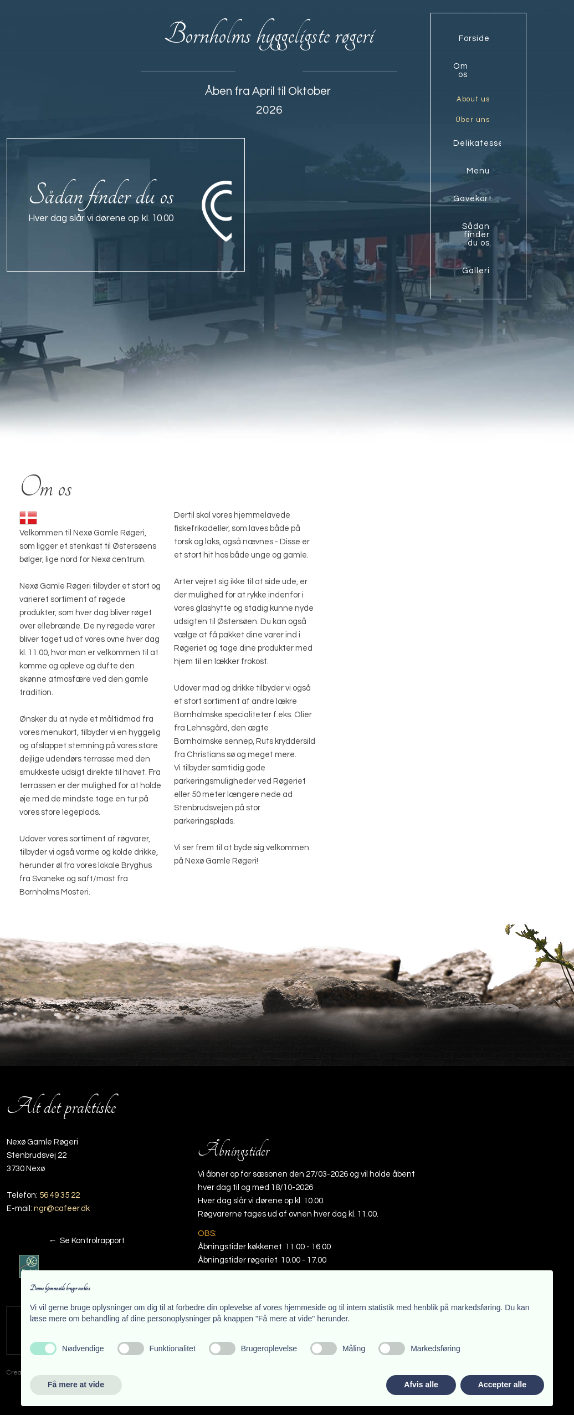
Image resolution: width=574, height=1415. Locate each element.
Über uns (472, 120)
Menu (478, 171)
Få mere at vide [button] (76, 1384)
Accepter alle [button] (502, 1384)
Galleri (476, 271)
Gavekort (472, 199)
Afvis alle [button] (421, 1384)
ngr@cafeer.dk (62, 1208)
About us (473, 99)
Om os (460, 70)
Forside (474, 38)
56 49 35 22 (59, 1195)
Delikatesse (477, 143)
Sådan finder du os (476, 234)
